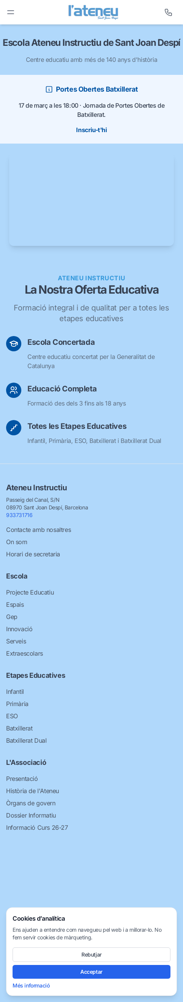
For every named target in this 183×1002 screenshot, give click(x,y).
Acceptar (91, 971)
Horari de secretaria (33, 554)
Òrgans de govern (31, 803)
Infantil (15, 691)
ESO (12, 716)
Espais (15, 604)
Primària (17, 704)
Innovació (19, 629)
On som (16, 542)
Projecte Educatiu (30, 592)
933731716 (19, 515)
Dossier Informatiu (31, 815)
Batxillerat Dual (26, 740)
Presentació (22, 778)
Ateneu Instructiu (36, 487)
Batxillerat (19, 728)
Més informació (31, 985)
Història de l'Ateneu (32, 791)
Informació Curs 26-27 (37, 827)
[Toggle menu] (10, 12)
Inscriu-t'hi (91, 130)
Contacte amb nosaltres (38, 529)
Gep (12, 617)
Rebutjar (91, 954)
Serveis (16, 641)
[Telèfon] (168, 12)
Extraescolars (24, 653)
